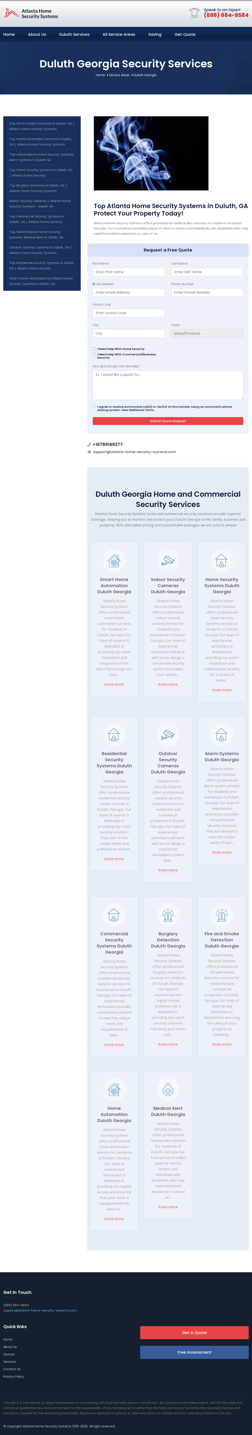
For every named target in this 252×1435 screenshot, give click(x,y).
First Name (101, 263)
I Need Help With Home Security (121, 349)
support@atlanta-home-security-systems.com (134, 451)
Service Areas (119, 75)
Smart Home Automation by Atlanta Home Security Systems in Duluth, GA (41, 281)
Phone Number (182, 284)
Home (9, 34)
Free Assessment (195, 1352)
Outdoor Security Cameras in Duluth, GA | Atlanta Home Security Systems (40, 250)
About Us (37, 34)
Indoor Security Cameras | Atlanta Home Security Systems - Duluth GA (40, 203)
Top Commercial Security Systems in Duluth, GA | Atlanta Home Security (36, 219)
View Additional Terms (137, 410)
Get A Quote (194, 1332)
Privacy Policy (13, 1376)
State (175, 325)
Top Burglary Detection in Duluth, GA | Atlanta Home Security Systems (38, 188)
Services (9, 1362)
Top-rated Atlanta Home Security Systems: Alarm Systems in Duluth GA (41, 157)
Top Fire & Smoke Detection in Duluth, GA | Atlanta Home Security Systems (42, 126)
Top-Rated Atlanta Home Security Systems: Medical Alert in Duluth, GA (36, 234)
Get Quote (185, 34)
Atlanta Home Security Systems (47, 1426)
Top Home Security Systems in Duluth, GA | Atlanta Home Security (40, 172)
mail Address (103, 284)
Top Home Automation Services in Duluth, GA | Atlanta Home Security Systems (40, 141)
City (96, 325)
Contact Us (12, 1369)
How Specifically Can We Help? (116, 366)
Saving (154, 34)
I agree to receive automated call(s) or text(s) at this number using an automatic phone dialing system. (164, 408)
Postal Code (102, 304)
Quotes (9, 1354)
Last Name (179, 263)
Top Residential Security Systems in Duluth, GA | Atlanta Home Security (41, 265)
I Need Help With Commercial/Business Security (126, 356)
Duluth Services (74, 34)
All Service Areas (119, 34)
